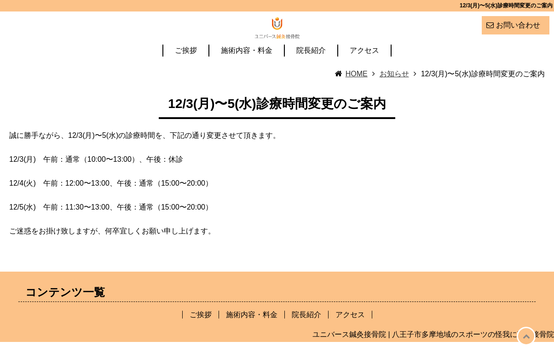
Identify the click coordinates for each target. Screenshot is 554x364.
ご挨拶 (186, 73)
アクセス (364, 73)
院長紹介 (311, 73)
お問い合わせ (518, 25)
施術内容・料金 (246, 73)
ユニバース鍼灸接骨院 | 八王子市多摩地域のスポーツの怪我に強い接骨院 (433, 356)
